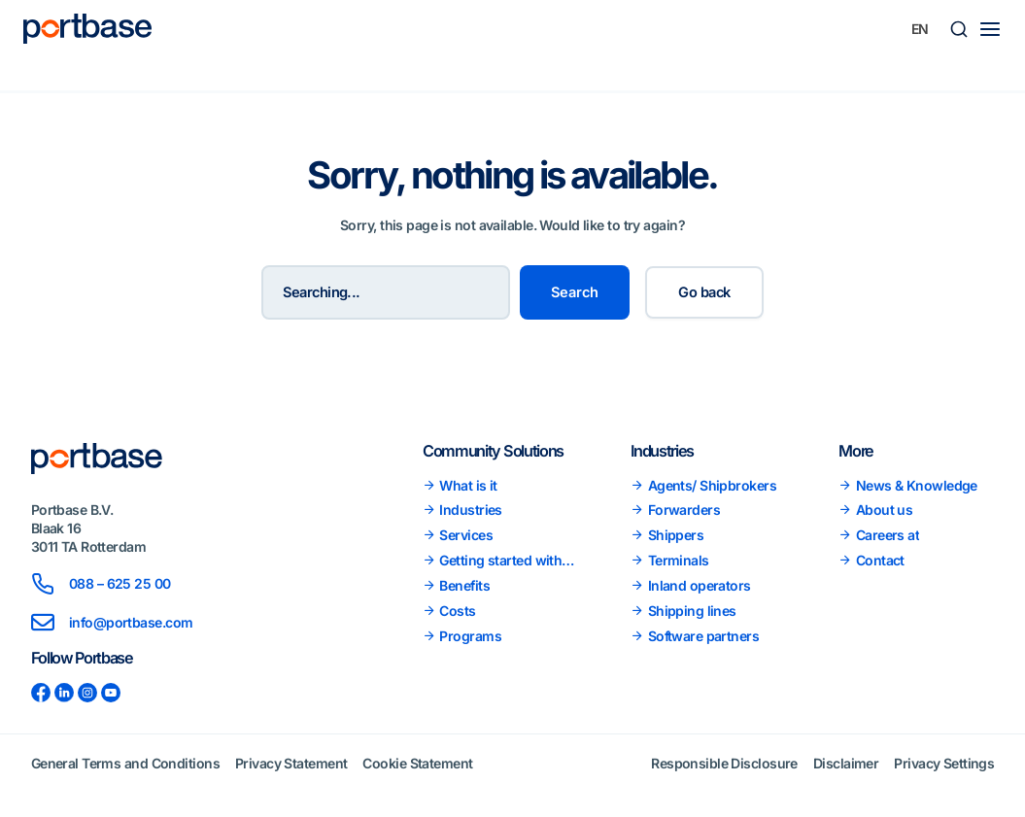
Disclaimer (845, 763)
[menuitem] (920, 29)
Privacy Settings (944, 763)
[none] (920, 29)
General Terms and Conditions (125, 763)
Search (574, 292)
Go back (704, 292)
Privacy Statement (291, 763)
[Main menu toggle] (990, 29)
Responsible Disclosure (724, 763)
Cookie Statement (417, 763)
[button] (959, 29)
